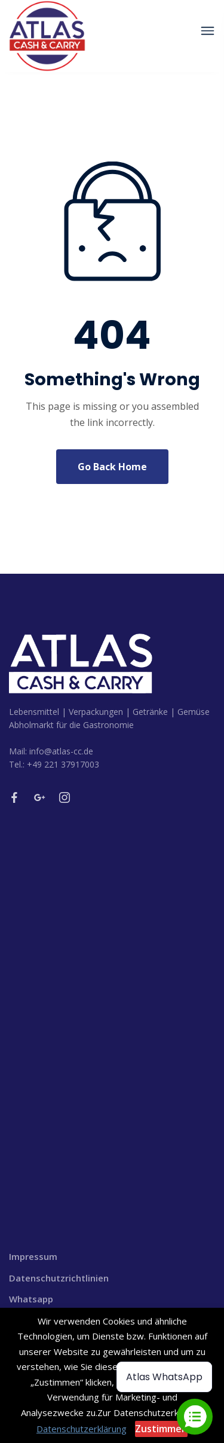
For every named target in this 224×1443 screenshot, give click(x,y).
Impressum (33, 1256)
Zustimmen (161, 1428)
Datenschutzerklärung (81, 1429)
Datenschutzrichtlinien (59, 1278)
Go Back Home (112, 466)
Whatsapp (31, 1299)
